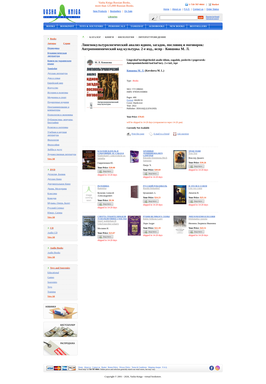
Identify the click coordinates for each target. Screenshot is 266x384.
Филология (53, 139)
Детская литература (57, 73)
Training (51, 291)
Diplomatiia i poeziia (198, 219)
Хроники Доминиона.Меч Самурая (153, 153)
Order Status (212, 9)
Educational (53, 272)
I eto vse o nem (195, 188)
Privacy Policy (125, 367)
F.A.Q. (187, 9)
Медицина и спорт (56, 97)
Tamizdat (136, 26)
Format (130, 100)
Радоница (103, 186)
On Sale (128, 11)
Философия (53, 144)
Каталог (95, 37)
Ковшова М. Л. (135, 70)
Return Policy (113, 367)
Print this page (138, 133)
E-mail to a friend (161, 133)
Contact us (198, 9)
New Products (100, 11)
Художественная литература (61, 154)
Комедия (51, 198)
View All (51, 159)
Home (166, 9)
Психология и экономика (60, 114)
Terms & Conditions (139, 367)
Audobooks (156, 26)
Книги (109, 37)
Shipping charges (154, 367)
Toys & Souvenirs (91, 26)
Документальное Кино (59, 183)
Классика (52, 193)
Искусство (52, 87)
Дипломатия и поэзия (202, 216)
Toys (49, 287)
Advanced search (212, 19)
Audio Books (53, 252)
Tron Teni (193, 153)
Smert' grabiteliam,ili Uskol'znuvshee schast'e (108, 222)
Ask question (183, 133)
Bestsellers (115, 11)
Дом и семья (53, 78)
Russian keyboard (212, 17)
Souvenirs (52, 282)
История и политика (57, 92)
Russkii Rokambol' (151, 188)
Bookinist (67, 26)
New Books (177, 26)
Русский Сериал (55, 207)
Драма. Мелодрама (57, 188)
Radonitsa (102, 188)
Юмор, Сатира (54, 212)
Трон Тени (195, 151)
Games (50, 277)
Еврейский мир (55, 82)
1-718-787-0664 (196, 4)
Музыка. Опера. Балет (58, 203)
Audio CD (52, 232)
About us (176, 9)
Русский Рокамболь (155, 186)
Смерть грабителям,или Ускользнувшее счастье (112, 217)
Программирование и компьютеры (58, 108)
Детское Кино (54, 179)
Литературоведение (152, 37)
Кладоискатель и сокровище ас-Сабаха (111, 152)
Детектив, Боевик (56, 174)
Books (50, 26)
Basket (215, 4)
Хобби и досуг (54, 149)
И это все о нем (198, 186)
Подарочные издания (58, 102)
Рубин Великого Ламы (156, 216)
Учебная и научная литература (57, 133)
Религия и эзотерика (57, 127)
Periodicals (116, 26)
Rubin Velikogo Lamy (153, 219)
